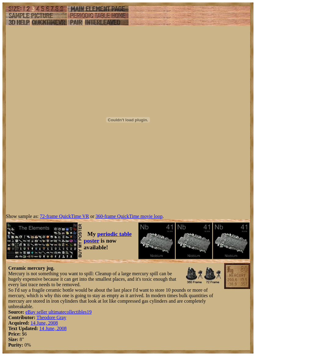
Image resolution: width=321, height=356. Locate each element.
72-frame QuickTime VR (64, 216)
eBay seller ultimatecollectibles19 (58, 312)
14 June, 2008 (44, 323)
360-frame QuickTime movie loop (129, 216)
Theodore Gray (51, 317)
